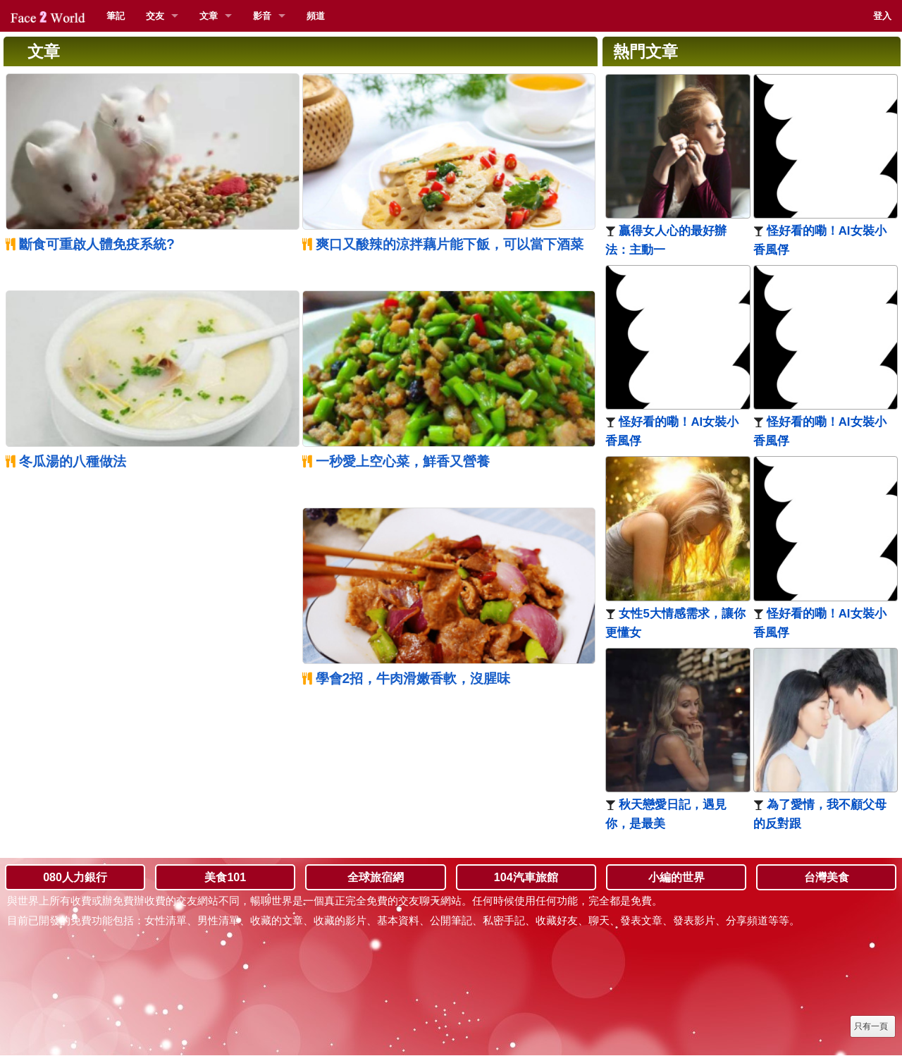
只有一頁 (871, 1026)
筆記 (115, 16)
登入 (882, 16)
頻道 (316, 16)
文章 (208, 16)
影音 (262, 16)
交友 (155, 16)
